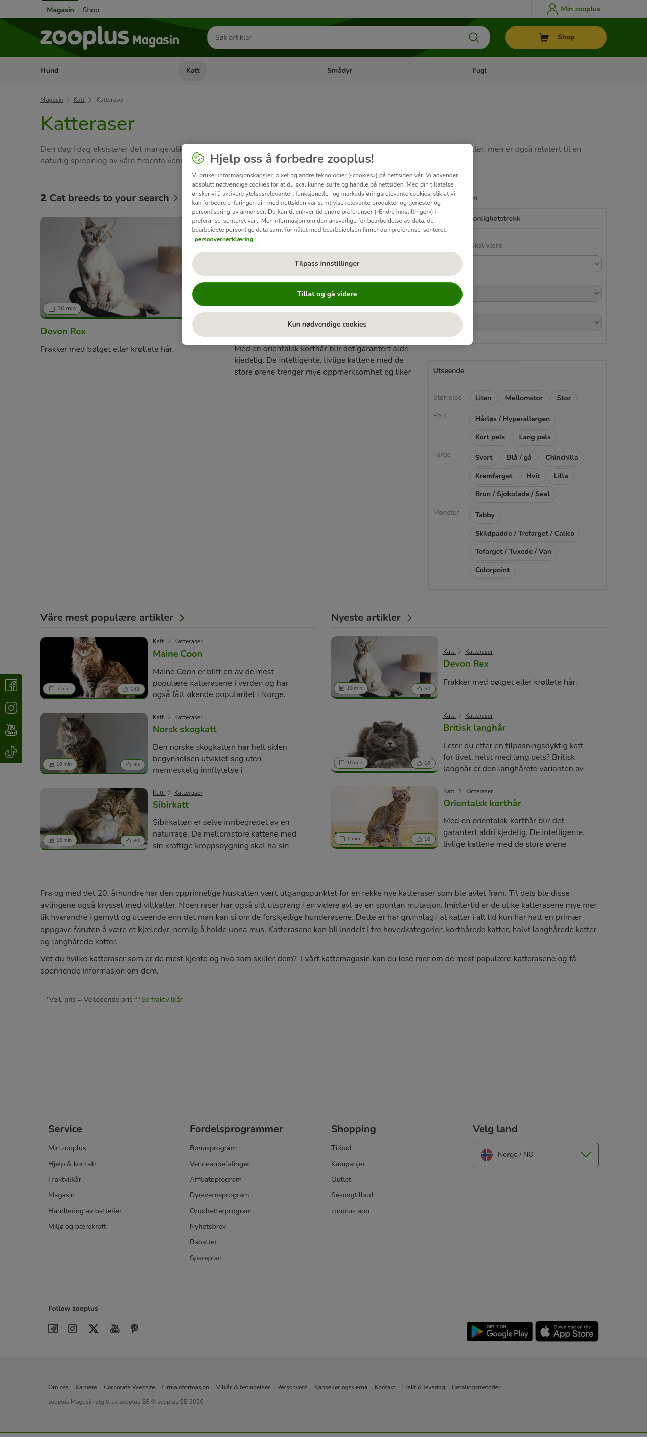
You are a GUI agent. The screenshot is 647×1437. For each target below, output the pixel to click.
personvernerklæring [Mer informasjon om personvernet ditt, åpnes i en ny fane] (224, 239)
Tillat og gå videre (327, 294)
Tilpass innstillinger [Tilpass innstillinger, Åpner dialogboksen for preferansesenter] (326, 263)
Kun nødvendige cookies (327, 324)
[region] (327, 244)
